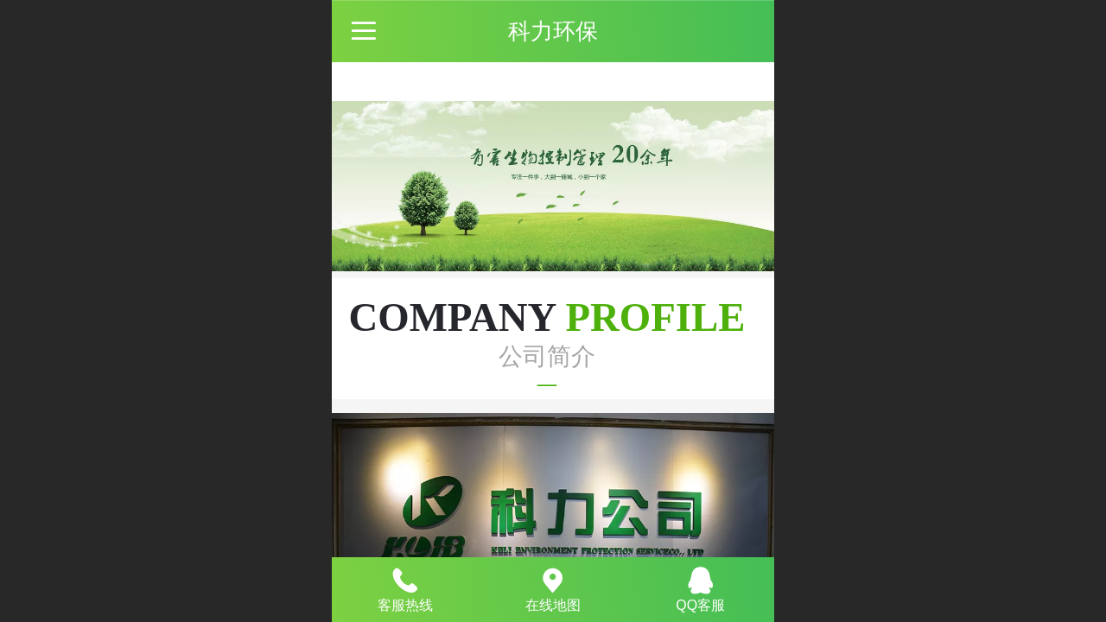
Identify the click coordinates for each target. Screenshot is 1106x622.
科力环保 (553, 31)
